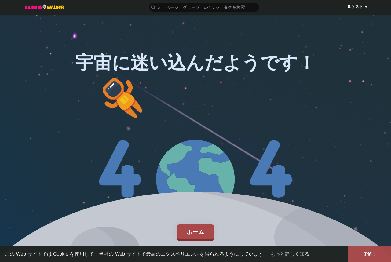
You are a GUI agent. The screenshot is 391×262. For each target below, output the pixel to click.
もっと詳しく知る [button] (289, 254)
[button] (204, 7)
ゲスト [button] (357, 6)
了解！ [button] (369, 254)
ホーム (196, 231)
